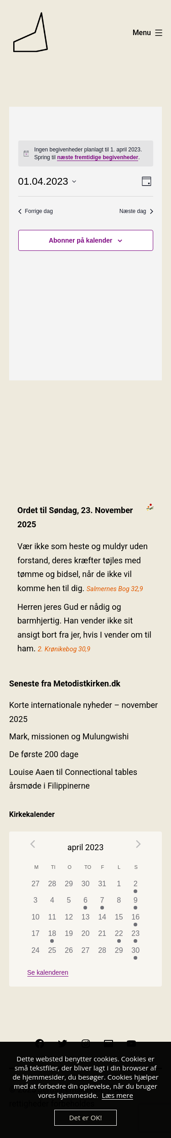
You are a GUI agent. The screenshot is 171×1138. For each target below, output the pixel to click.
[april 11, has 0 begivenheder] (52, 920)
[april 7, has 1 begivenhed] (102, 903)
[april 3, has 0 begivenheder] (35, 903)
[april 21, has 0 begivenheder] (102, 936)
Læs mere (117, 1095)
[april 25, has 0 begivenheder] (52, 953)
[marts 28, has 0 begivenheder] (52, 886)
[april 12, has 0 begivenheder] (69, 920)
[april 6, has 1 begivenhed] (85, 903)
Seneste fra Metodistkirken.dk (64, 683)
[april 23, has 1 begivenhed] (135, 936)
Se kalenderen (47, 972)
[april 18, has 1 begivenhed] (52, 936)
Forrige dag (35, 211)
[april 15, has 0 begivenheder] (118, 920)
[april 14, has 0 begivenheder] (102, 920)
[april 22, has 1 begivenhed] (118, 936)
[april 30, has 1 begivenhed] (135, 953)
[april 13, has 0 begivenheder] (85, 920)
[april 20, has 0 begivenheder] (85, 936)
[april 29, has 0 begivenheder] (118, 953)
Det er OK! (85, 1117)
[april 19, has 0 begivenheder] (69, 936)
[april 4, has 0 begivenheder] (52, 903)
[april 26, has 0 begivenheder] (69, 953)
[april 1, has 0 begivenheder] (118, 886)
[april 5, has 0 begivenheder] (69, 903)
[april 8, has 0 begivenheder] (118, 903)
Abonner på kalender (80, 240)
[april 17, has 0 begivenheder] (35, 936)
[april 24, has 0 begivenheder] (35, 953)
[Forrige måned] (32, 844)
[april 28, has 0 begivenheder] (102, 953)
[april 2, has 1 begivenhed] (135, 886)
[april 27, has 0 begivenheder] (85, 953)
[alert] (85, 153)
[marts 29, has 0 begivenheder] (69, 886)
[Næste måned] (138, 844)
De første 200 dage (43, 754)
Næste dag (136, 211)
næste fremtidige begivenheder (97, 157)
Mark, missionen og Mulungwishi (69, 736)
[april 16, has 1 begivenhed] (135, 920)
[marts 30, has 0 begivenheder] (85, 886)
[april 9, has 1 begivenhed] (135, 903)
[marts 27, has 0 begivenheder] (35, 886)
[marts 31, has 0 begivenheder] (102, 886)
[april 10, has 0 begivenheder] (35, 920)
